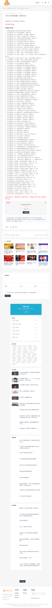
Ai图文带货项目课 (24, 520)
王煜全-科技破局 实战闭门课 (26, 452)
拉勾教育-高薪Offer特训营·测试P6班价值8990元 (43, 252)
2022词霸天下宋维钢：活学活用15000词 (29, 384)
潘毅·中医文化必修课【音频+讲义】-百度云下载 (31, 252)
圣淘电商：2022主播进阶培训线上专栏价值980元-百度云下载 (8, 263)
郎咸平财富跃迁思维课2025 (26, 471)
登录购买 (26, 212)
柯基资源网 (9, 8)
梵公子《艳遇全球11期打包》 (26, 526)
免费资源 (17, 593)
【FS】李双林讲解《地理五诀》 (17, 221)
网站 (35, 286)
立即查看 (22, 581)
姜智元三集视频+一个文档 (25, 557)
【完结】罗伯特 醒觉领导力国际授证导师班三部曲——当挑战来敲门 (43, 264)
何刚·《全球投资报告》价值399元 (27, 391)
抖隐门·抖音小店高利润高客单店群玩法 (28, 465)
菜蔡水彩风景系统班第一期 (20, 251)
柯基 (6, 13)
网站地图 (25, 593)
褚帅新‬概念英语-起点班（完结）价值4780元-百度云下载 (8, 252)
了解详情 (29, 581)
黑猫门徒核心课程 (24, 545)
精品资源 (15, 13)
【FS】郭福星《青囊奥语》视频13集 (11, 235)
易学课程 (14, 8)
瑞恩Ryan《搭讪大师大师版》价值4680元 (29, 508)
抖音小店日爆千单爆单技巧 (26, 496)
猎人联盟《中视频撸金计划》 (26, 397)
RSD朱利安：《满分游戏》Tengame (31, 263)
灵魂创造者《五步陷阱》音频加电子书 (28, 428)
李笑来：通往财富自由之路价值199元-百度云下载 (20, 263)
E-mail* (21, 286)
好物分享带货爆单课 (24, 477)
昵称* (6, 286)
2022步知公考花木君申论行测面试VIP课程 (29, 409)
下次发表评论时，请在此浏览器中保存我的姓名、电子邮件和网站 (21, 292)
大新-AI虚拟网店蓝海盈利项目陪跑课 (28, 458)
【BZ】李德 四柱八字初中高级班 (41, 235)
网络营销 (17, 597)
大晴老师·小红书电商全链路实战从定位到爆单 (30, 489)
